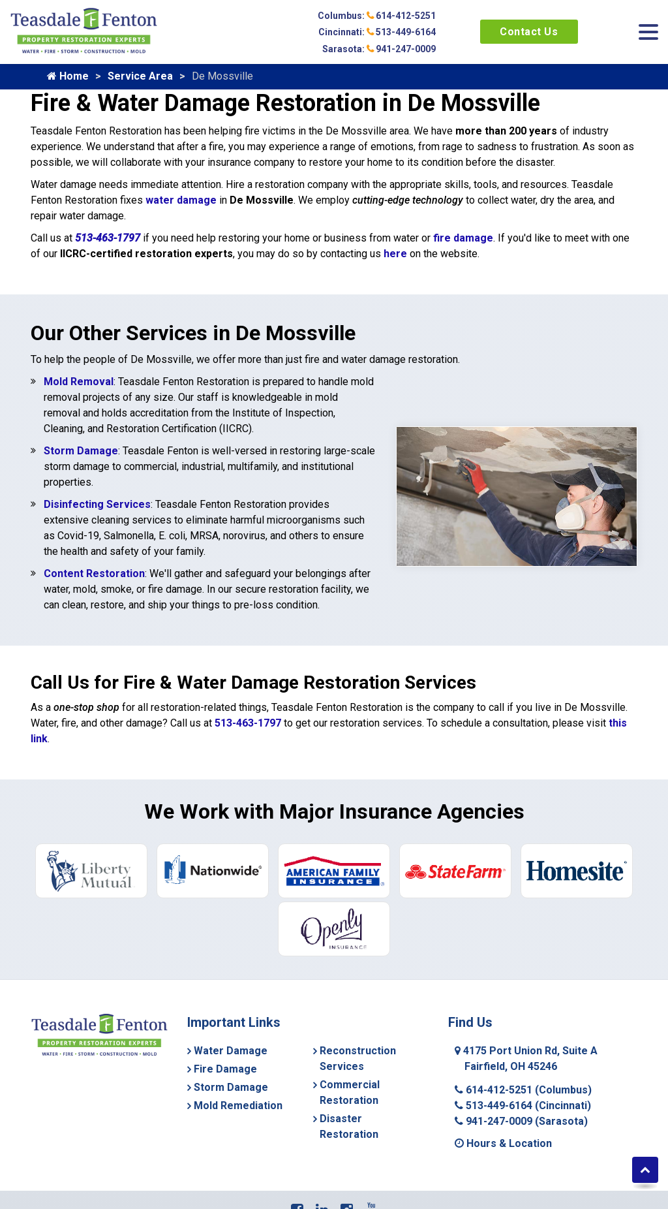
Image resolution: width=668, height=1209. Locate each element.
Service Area (140, 76)
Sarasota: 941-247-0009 (379, 49)
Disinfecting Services (97, 504)
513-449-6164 (523, 1105)
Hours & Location (503, 1143)
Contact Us (529, 31)
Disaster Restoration (349, 1126)
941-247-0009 (521, 1121)
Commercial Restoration (350, 1092)
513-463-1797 (107, 238)
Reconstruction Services (358, 1058)
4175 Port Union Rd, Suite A (526, 1058)
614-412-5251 (523, 1090)
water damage (181, 200)
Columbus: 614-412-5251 (377, 15)
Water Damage (230, 1050)
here (395, 253)
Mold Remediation (238, 1105)
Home (68, 76)
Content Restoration (94, 573)
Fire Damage (225, 1069)
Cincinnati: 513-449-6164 (377, 32)
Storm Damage (81, 451)
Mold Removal (79, 381)
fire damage (463, 238)
